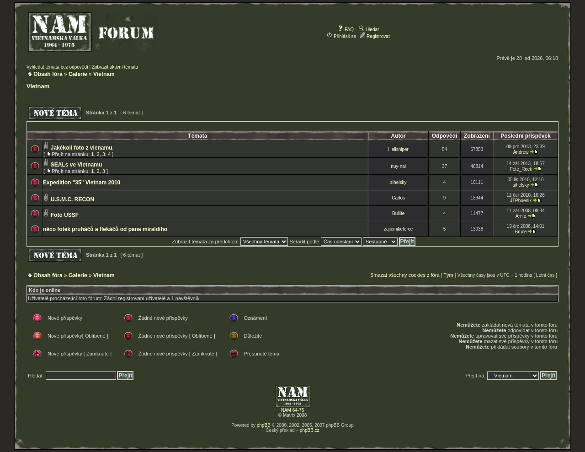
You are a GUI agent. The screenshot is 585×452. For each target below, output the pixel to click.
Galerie (78, 74)
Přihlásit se (341, 36)
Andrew (521, 152)
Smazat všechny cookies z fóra (405, 275)
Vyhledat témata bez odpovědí (57, 67)
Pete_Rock (521, 169)
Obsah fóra (47, 74)
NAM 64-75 (292, 410)
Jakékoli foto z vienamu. (82, 148)
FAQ (346, 29)
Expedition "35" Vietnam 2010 (81, 182)
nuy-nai (398, 166)
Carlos (398, 197)
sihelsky (398, 182)
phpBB (264, 425)
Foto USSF (65, 215)
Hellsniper (398, 149)
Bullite (398, 213)
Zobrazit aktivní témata (115, 67)
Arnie (521, 216)
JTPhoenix (521, 200)
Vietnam (103, 74)
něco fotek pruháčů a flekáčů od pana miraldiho (105, 229)
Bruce (521, 231)
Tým (448, 275)
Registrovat (374, 36)
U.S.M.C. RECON (72, 199)
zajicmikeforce (398, 228)
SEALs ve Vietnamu (76, 164)
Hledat (369, 29)
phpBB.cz (309, 430)
